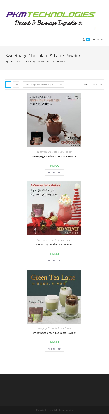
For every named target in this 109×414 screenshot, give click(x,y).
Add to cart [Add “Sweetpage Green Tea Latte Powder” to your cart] (54, 348)
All (102, 84)
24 (97, 84)
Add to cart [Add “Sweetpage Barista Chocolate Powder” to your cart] (54, 172)
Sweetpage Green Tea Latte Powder (54, 333)
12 (92, 84)
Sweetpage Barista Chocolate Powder (54, 156)
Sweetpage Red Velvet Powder (54, 244)
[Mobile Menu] (97, 39)
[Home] (6, 61)
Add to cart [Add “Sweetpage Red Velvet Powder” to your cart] (54, 260)
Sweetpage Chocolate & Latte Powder (54, 151)
